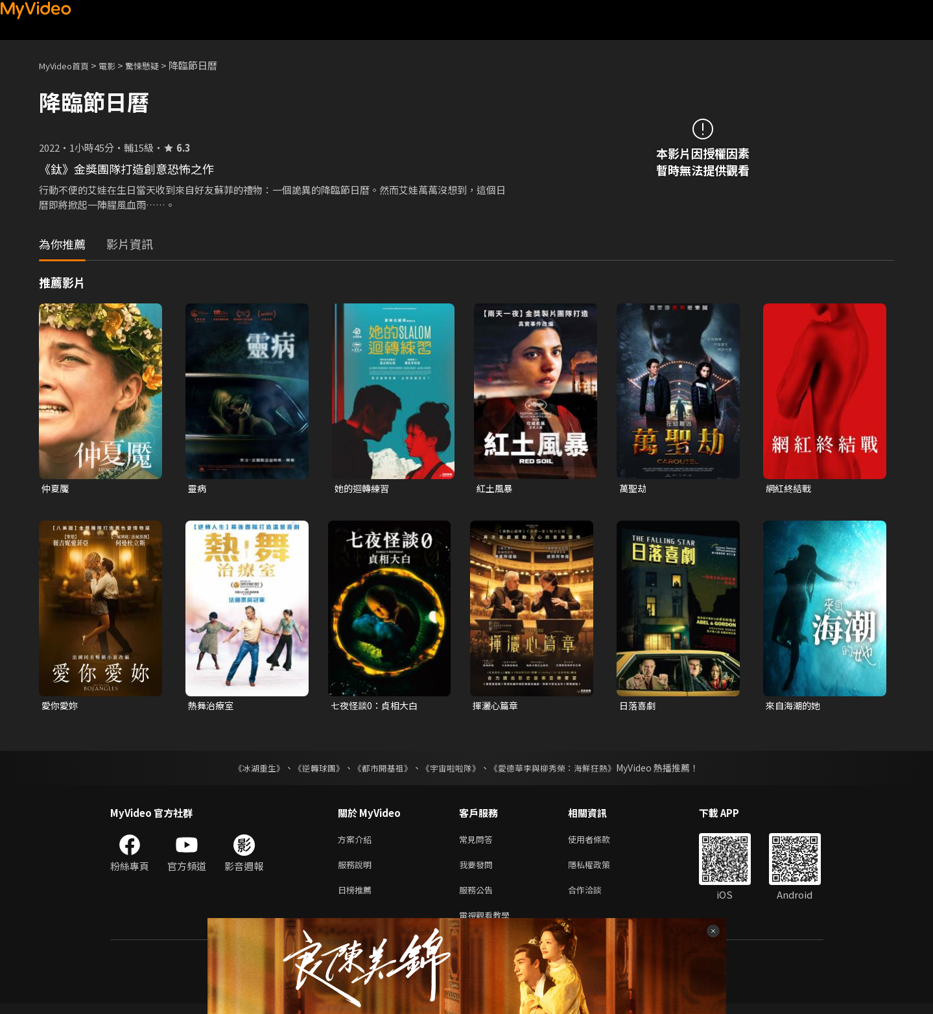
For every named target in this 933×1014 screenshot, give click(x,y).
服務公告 (478, 897)
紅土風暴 (496, 488)
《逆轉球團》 (312, 770)
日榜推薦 (357, 897)
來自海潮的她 (795, 707)
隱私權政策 (600, 870)
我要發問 (478, 870)
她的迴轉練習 (364, 488)
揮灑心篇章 (497, 707)
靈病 (197, 488)
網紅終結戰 (790, 488)
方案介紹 (357, 842)
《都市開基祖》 (380, 770)
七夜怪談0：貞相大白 (377, 707)
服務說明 (357, 870)
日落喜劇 (638, 707)
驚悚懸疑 (156, 65)
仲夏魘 (56, 488)
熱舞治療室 (212, 707)
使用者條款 (600, 842)
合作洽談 (595, 897)
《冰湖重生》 (248, 770)
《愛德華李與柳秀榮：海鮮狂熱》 (561, 770)
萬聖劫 (633, 488)
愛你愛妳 (60, 707)
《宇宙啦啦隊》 (452, 770)
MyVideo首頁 (68, 65)
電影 (117, 65)
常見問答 (478, 842)
